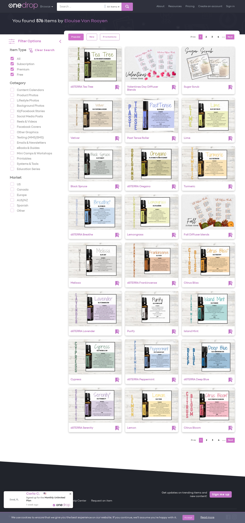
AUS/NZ (19, 200)
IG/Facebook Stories (27, 111)
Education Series (25, 169)
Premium (19, 69)
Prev (193, 37)
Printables (20, 158)
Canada (19, 189)
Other (17, 210)
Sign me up (220, 494)
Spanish (19, 205)
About (160, 6)
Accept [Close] (188, 517)
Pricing (189, 6)
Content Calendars (27, 90)
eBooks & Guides (24, 147)
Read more (207, 517)
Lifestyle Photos (24, 100)
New (91, 37)
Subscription (22, 64)
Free (16, 74)
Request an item (101, 501)
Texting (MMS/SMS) (27, 137)
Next (230, 37)
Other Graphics (24, 132)
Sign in (230, 6)
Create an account (210, 6)
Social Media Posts (26, 116)
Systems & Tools (24, 163)
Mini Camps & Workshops (31, 153)
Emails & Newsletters (28, 142)
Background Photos (27, 105)
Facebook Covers (25, 126)
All (15, 58)
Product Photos (24, 95)
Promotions (110, 37)
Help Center (78, 501)
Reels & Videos (23, 121)
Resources (175, 6)
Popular (75, 37)
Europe (18, 195)
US (15, 184)
